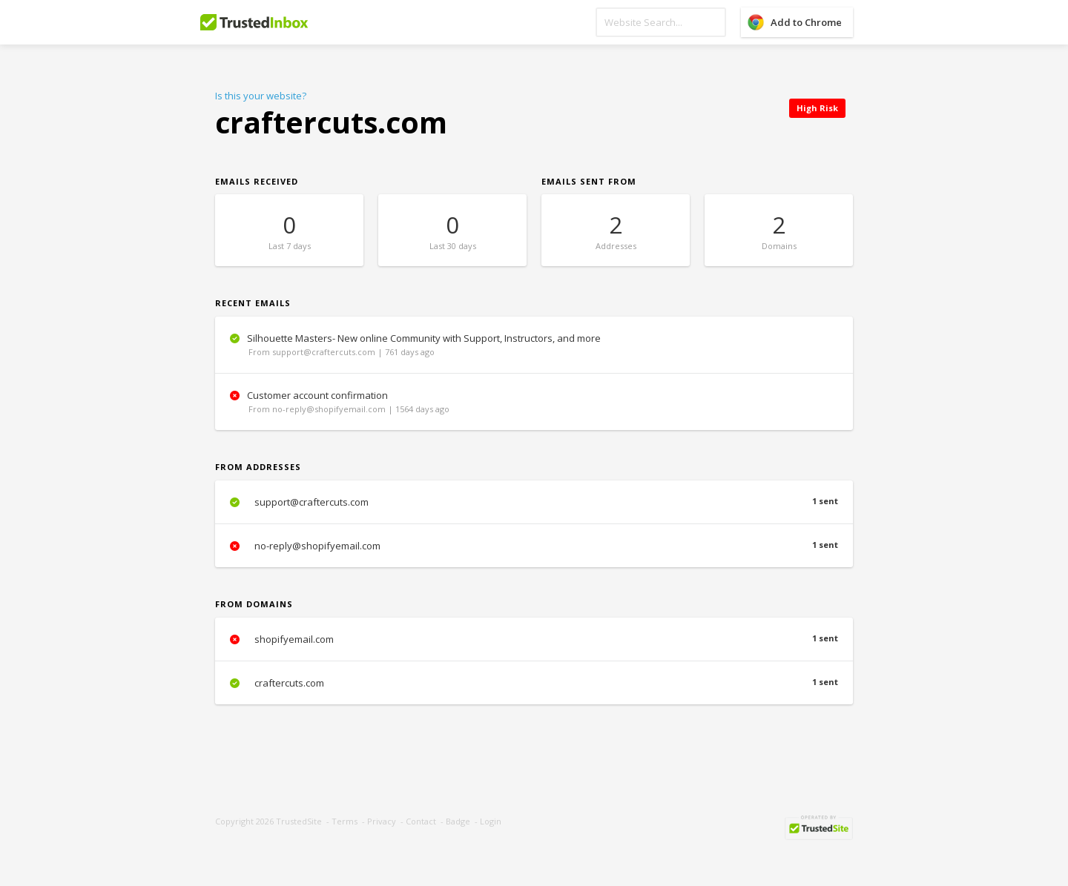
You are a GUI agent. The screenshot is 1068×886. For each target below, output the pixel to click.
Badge (458, 821)
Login (490, 821)
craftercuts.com (534, 683)
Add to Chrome (806, 22)
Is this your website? (260, 95)
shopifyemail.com (534, 639)
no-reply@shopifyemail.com (534, 545)
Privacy (381, 821)
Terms (344, 821)
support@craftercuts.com (534, 502)
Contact (421, 821)
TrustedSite (299, 821)
